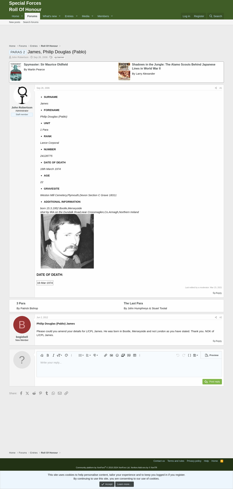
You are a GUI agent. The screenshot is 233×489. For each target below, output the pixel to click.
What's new (50, 16)
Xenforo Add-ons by (144, 467)
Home (15, 16)
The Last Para (133, 303)
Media (85, 16)
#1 (221, 88)
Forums (32, 16)
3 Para (21, 303)
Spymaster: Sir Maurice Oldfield (46, 64)
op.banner (59, 57)
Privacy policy (194, 461)
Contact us (159, 461)
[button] (22, 16)
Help (206, 461)
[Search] (215, 16)
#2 (221, 317)
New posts (14, 22)
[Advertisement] (116, 35)
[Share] (216, 88)
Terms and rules (175, 461)
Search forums (31, 22)
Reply (219, 293)
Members (103, 16)
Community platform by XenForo (103, 467)
